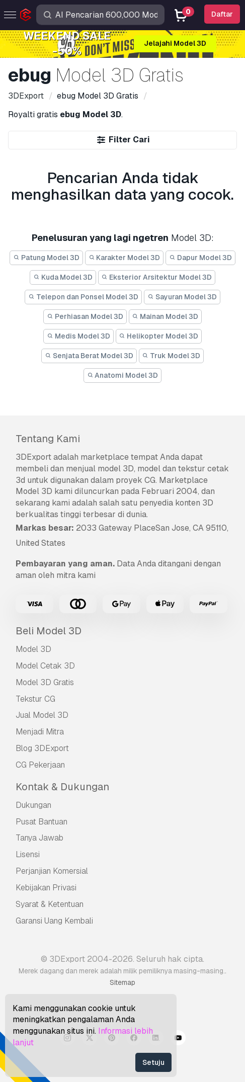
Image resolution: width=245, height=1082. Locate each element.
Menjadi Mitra (40, 731)
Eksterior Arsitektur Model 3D (157, 277)
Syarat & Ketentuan (50, 904)
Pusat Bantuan (41, 821)
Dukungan (33, 805)
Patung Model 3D (46, 257)
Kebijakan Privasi (46, 887)
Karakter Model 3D (124, 257)
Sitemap (122, 982)
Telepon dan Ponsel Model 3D (83, 296)
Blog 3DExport (42, 748)
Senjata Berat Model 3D (89, 355)
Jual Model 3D (42, 715)
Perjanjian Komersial (52, 871)
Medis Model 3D (78, 336)
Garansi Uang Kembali (54, 920)
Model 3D (33, 649)
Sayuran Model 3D (182, 296)
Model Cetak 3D (45, 665)
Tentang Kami (48, 438)
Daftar (222, 14)
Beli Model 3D (48, 630)
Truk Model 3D (171, 355)
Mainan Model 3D (165, 316)
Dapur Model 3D (200, 257)
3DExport (33, 457)
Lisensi (28, 854)
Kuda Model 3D (63, 277)
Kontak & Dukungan (62, 786)
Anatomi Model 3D (122, 375)
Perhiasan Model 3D (85, 316)
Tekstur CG (35, 699)
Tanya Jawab (39, 838)
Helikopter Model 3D (159, 336)
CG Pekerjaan (40, 765)
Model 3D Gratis (45, 682)
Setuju (153, 1062)
